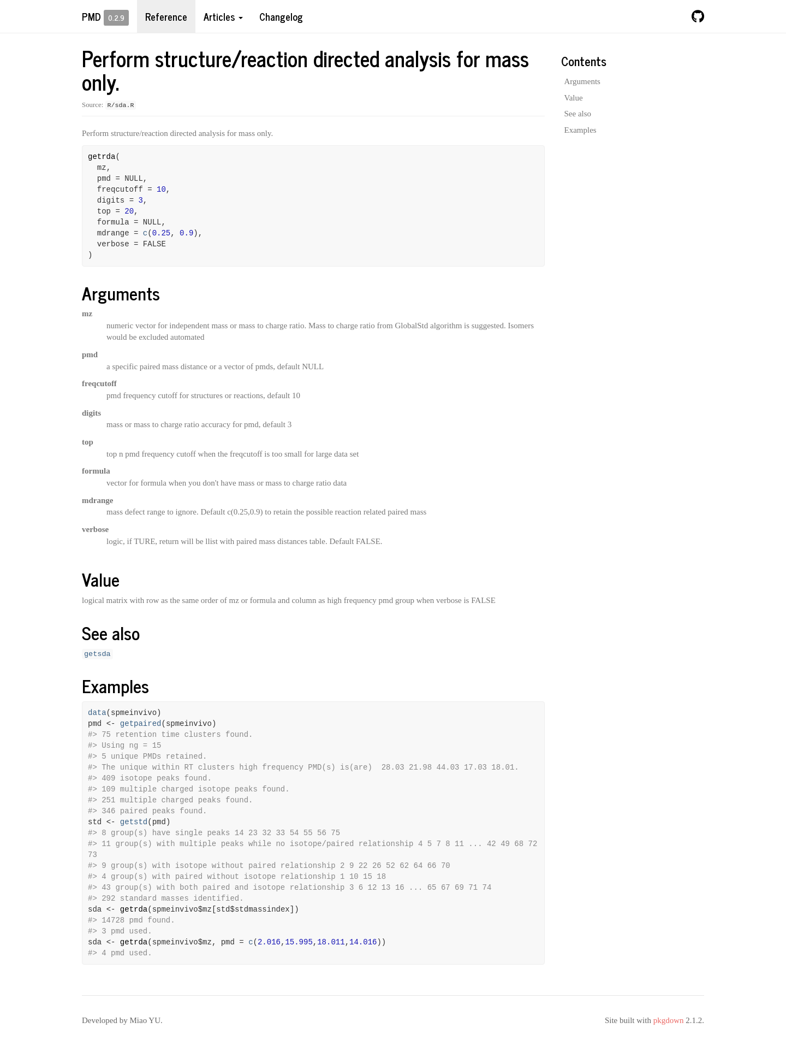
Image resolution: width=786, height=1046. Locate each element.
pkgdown (668, 1020)
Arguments (582, 81)
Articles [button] (223, 16)
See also (578, 113)
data (97, 712)
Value (573, 97)
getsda (97, 654)
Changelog (281, 16)
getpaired (141, 723)
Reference (166, 16)
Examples (580, 130)
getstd (133, 822)
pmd (91, 16)
